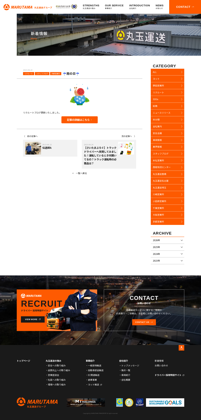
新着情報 (159, 360)
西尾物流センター (162, 167)
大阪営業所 (158, 214)
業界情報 (157, 146)
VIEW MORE (31, 319)
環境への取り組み (57, 384)
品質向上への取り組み (59, 370)
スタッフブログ (42, 73)
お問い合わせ (161, 365)
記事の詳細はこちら (78, 119)
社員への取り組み (57, 379)
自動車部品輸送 (96, 370)
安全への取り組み (57, 365)
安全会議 (157, 133)
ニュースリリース (161, 112)
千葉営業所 (158, 208)
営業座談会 (53, 375)
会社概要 (125, 379)
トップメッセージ (130, 365)
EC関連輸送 (94, 375)
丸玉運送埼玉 (159, 187)
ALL (155, 72)
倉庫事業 (92, 379)
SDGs (155, 99)
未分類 (156, 119)
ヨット (156, 78)
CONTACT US (142, 322)
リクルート (28, 73)
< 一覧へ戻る (79, 173)
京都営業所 (56, 73)
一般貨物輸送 (94, 365)
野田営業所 (158, 85)
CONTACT (183, 7)
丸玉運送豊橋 (159, 174)
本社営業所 (158, 160)
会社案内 (157, 126)
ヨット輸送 (93, 384)
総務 (155, 106)
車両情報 (157, 140)
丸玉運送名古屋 (160, 180)
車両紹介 (125, 375)
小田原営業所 (159, 201)
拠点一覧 (125, 370)
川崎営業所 (158, 194)
